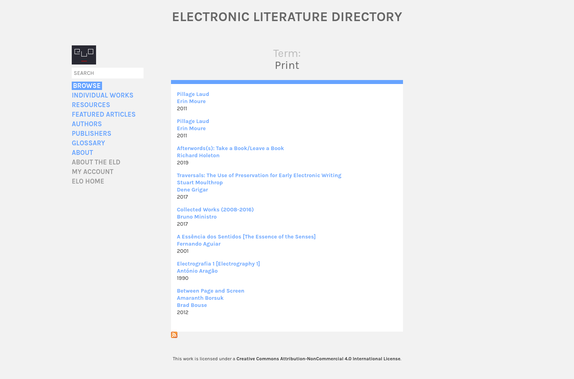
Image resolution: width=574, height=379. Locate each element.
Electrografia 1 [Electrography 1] (218, 263)
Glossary (88, 143)
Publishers (91, 133)
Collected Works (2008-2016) (215, 209)
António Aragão (197, 271)
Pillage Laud (193, 94)
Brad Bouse (192, 305)
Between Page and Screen (211, 290)
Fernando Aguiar (199, 243)
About (82, 152)
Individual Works (103, 95)
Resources (91, 105)
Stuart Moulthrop (200, 182)
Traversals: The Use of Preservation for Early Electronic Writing (259, 175)
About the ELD (96, 162)
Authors (87, 124)
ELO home (88, 181)
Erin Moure (191, 101)
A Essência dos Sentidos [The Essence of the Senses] (246, 236)
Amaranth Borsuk (200, 298)
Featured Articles (104, 114)
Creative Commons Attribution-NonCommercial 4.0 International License (318, 358)
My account (93, 172)
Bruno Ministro (197, 216)
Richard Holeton (198, 155)
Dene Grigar (192, 189)
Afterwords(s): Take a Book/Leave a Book (230, 148)
